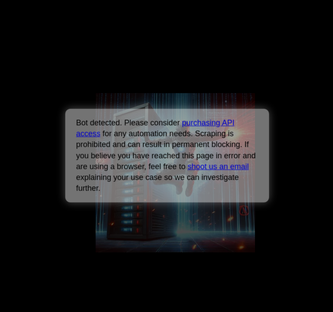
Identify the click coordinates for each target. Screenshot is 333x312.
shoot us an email (217, 166)
